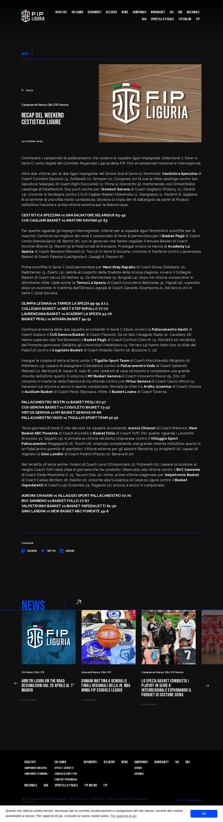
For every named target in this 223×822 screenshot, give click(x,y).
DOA (144, 19)
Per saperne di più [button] (124, 816)
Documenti (94, 12)
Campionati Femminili (36, 774)
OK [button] (204, 813)
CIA (171, 12)
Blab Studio (195, 800)
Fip (198, 19)
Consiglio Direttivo (65, 774)
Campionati (139, 12)
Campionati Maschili (35, 768)
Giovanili (139, 774)
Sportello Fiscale (162, 19)
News (125, 12)
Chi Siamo (77, 12)
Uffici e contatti (63, 768)
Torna (27, 90)
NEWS (25, 54)
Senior (138, 768)
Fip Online (185, 19)
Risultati (61, 12)
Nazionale (193, 12)
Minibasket (158, 12)
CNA (180, 12)
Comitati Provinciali (65, 779)
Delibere (111, 12)
